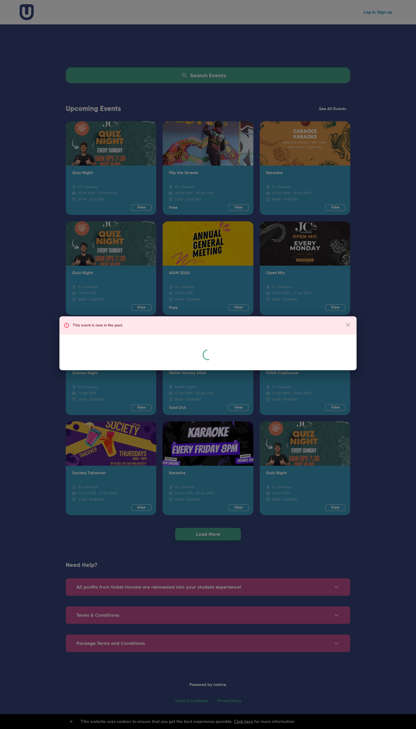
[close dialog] (348, 324)
